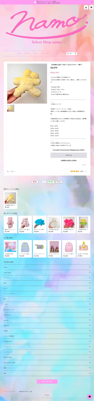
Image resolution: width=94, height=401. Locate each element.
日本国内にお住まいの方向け (69, 160)
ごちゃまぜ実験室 (9, 336)
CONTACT (56, 53)
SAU (5, 373)
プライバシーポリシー (10, 391)
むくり (6, 288)
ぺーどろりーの (8, 352)
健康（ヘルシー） (9, 368)
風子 (5, 299)
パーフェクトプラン (9, 294)
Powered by (47, 397)
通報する (84, 164)
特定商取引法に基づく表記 (25, 391)
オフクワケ (7, 278)
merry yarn (7, 315)
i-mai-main (7, 272)
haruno (6, 320)
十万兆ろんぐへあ (9, 309)
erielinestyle (8, 341)
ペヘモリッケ (7, 347)
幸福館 (6, 331)
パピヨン (6, 304)
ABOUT (27, 53)
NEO (5, 283)
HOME (19, 53)
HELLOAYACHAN (9, 362)
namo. (6, 267)
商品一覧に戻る (47, 381)
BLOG (35, 53)
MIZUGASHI (8, 357)
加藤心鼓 (6, 325)
